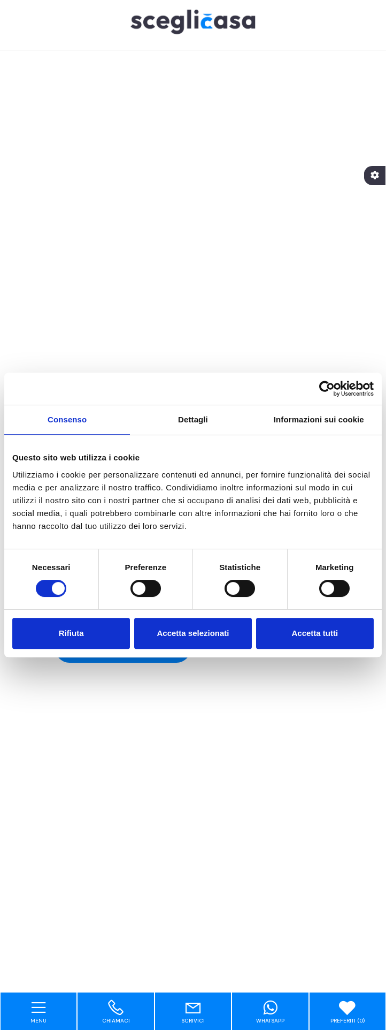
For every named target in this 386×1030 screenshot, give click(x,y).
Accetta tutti (314, 633)
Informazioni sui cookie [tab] (319, 419)
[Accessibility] (374, 175)
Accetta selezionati (193, 633)
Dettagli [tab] (193, 419)
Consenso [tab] (67, 419)
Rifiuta (71, 633)
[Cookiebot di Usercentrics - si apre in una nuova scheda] (327, 389)
